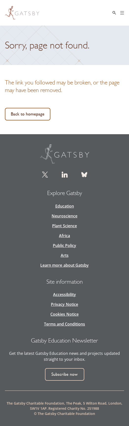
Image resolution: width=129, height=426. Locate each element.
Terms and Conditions (64, 324)
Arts (65, 255)
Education (64, 206)
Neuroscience (64, 216)
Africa (64, 235)
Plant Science (64, 226)
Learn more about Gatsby (64, 265)
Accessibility (64, 294)
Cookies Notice (64, 314)
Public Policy (64, 245)
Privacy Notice (64, 304)
